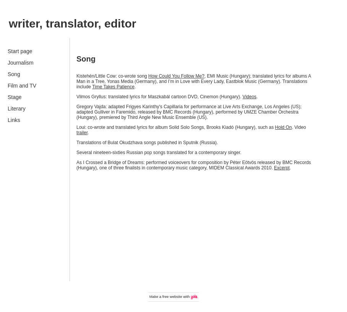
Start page (20, 51)
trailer (82, 132)
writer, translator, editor (72, 23)
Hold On (283, 127)
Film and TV (22, 86)
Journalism (21, 63)
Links (14, 120)
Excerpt (282, 168)
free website (172, 296)
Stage (15, 97)
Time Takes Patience (113, 86)
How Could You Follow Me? (176, 76)
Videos (249, 96)
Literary (17, 109)
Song (14, 74)
